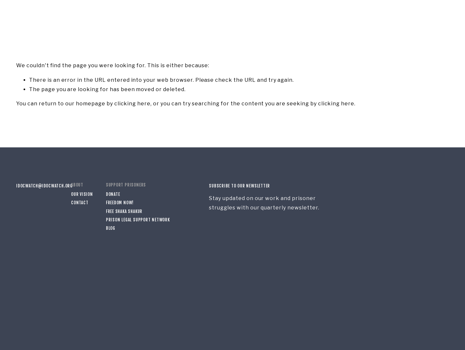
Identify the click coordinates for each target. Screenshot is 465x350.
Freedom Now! (120, 202)
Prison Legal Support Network (138, 219)
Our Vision (82, 194)
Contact (79, 202)
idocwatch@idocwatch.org (37, 185)
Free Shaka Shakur (124, 211)
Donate (113, 194)
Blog (110, 228)
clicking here (132, 104)
